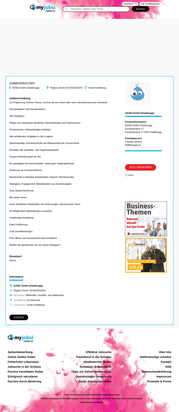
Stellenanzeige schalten (155, 356)
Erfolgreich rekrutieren (23, 376)
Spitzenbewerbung (20, 352)
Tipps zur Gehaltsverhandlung (91, 371)
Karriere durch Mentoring (24, 381)
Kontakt (166, 361)
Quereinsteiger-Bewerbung (93, 376)
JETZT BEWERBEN (140, 167)
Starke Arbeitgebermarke (94, 381)
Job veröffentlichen (150, 4)
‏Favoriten (130, 4)
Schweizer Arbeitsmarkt (95, 366)
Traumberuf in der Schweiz (93, 356)
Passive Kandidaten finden (25, 371)
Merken (131, 175)
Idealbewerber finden (97, 361)
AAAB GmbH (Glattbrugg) (139, 113)
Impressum (163, 376)
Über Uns (165, 352)
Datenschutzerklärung (156, 371)
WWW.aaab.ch (133, 145)
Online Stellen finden (22, 356)
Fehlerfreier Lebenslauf (23, 361)
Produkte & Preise (159, 381)
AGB (168, 366)
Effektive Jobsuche (98, 352)
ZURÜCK (19, 317)
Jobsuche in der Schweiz (24, 366)
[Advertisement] (89, 38)
